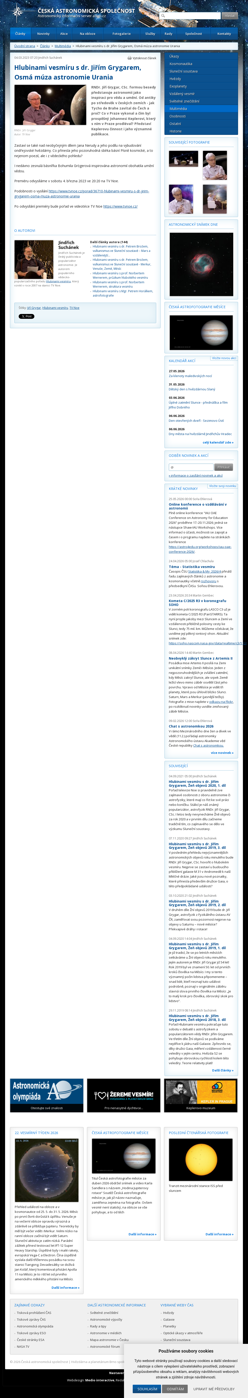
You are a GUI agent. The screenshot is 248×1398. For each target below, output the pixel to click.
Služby (150, 33)
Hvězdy (175, 78)
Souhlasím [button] (147, 1389)
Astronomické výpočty (106, 1319)
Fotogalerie (122, 33)
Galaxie (169, 1319)
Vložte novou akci (224, 358)
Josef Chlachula (203, 561)
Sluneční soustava (184, 71)
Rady (168, 33)
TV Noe (74, 308)
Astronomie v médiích (106, 1333)
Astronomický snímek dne (193, 224)
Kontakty (224, 33)
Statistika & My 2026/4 (204, 571)
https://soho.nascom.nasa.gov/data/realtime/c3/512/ (208, 643)
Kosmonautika (181, 63)
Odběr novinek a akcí (188, 455)
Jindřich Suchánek (50, 58)
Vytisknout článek (144, 58)
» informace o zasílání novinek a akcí (196, 475)
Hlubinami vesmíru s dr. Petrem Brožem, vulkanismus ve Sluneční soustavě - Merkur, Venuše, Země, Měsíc (122, 264)
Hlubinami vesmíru (58, 281)
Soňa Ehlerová (202, 499)
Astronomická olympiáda (35, 1326)
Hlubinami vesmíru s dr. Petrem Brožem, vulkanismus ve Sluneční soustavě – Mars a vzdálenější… (121, 250)
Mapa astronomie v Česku (109, 1340)
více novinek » (222, 752)
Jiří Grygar (34, 308)
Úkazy (174, 56)
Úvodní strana (24, 46)
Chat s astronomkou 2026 (191, 726)
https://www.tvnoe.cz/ (120, 206)
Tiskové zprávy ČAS (31, 1319)
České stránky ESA (30, 1340)
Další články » (223, 1070)
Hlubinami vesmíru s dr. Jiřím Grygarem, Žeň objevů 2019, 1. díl (197, 946)
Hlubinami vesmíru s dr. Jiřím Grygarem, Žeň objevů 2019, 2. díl (197, 903)
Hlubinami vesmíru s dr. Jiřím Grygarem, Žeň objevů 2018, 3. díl (197, 1017)
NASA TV (23, 1346)
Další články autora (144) (109, 242)
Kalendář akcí (182, 360)
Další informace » (66, 1287)
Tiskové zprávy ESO (31, 1333)
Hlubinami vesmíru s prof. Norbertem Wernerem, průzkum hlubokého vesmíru (120, 275)
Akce (64, 33)
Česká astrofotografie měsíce (197, 307)
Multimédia (63, 46)
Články (20, 33)
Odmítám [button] (175, 1389)
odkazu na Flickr (221, 701)
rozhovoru (208, 581)
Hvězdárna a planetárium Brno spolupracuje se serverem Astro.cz (119, 1362)
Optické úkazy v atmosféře (183, 1333)
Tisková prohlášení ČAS (34, 1313)
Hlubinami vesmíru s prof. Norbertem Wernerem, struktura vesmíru (118, 284)
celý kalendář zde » (218, 442)
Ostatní (175, 123)
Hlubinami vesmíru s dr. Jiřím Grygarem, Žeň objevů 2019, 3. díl (197, 846)
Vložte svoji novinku (222, 486)
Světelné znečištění (184, 101)
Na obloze (87, 33)
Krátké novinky (183, 488)
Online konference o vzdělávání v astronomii (198, 506)
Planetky (169, 1326)
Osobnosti (178, 116)
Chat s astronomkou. (208, 745)
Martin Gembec (203, 595)
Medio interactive (99, 1380)
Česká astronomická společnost (44, 1362)
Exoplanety (178, 86)
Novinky (43, 33)
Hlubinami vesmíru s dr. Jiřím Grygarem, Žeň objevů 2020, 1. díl (197, 783)
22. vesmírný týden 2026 (36, 1132)
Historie (176, 131)
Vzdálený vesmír (182, 93)
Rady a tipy (98, 1326)
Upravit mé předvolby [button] (214, 1389)
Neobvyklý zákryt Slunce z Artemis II (200, 658)
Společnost (193, 33)
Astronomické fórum (105, 1346)
